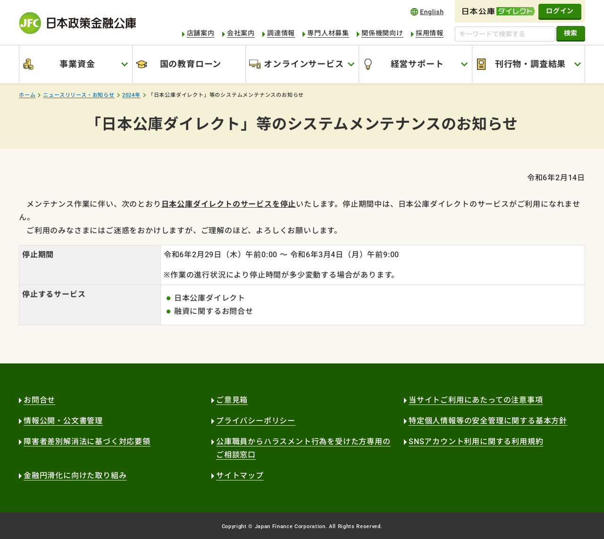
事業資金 (77, 64)
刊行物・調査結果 (530, 64)
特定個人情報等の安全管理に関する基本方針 (488, 420)
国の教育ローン (191, 64)
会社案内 (241, 33)
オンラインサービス (304, 64)
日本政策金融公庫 (77, 23)
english (427, 11)
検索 (571, 33)
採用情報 (430, 33)
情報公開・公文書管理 (63, 420)
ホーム (27, 95)
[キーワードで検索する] (505, 34)
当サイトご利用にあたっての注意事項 (476, 400)
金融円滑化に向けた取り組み (75, 475)
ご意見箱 (232, 400)
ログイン (560, 11)
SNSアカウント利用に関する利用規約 (476, 441)
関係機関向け (382, 33)
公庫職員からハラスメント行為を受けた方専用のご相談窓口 (303, 448)
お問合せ (39, 400)
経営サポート (417, 64)
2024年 (131, 95)
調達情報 (281, 33)
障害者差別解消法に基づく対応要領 (87, 441)
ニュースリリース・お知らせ (78, 95)
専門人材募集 (328, 33)
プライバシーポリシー (255, 420)
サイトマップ (240, 475)
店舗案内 (201, 33)
